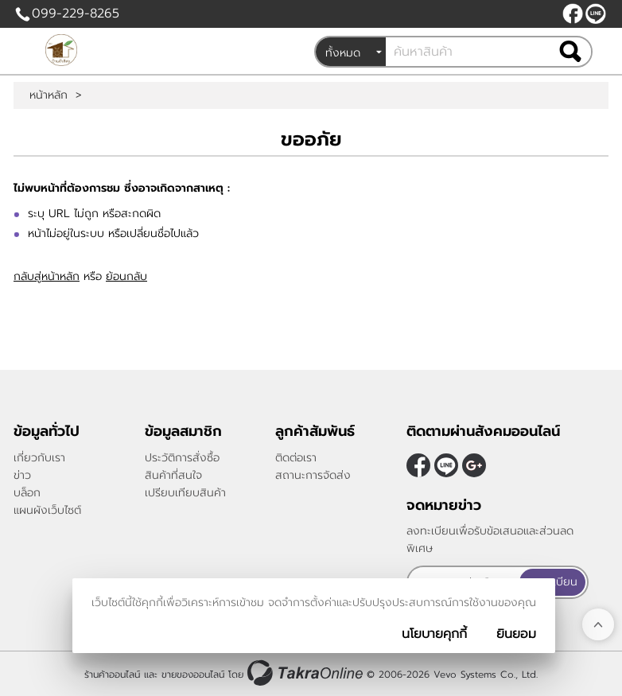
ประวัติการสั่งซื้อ (182, 457)
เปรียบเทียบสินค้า (185, 492)
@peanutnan (595, 13)
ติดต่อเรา (296, 457)
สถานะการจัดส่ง (313, 475)
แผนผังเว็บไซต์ (47, 510)
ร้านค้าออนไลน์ (112, 674)
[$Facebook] (572, 13)
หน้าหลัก (48, 95)
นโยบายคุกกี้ (434, 634)
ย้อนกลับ (126, 276)
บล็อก (27, 492)
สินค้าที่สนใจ (173, 475)
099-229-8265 (75, 13)
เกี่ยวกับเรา (39, 457)
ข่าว (22, 475)
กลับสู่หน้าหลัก (47, 276)
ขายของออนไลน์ (192, 674)
